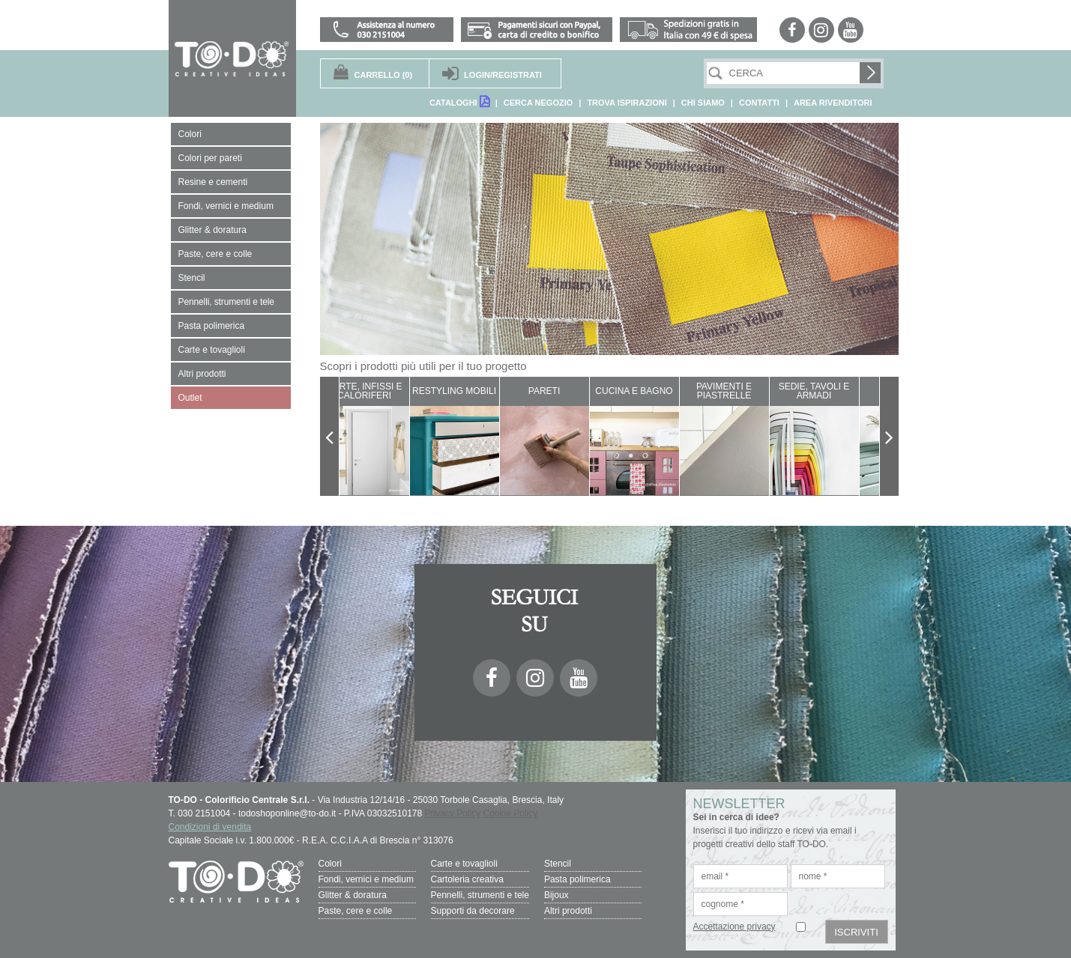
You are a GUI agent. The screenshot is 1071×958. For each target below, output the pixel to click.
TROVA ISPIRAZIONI (626, 102)
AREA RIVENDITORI (833, 102)
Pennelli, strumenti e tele (480, 895)
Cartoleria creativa (467, 879)
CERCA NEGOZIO (538, 102)
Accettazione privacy (734, 926)
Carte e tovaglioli (464, 863)
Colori (330, 863)
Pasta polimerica (577, 879)
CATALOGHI (459, 101)
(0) (384, 74)
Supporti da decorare (473, 911)
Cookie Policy (510, 813)
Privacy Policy (453, 813)
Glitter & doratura (353, 895)
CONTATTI (759, 102)
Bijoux (556, 895)
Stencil (557, 863)
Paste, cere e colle (356, 911)
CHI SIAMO (703, 102)
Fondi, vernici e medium (366, 879)
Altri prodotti (568, 911)
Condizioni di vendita (210, 827)
